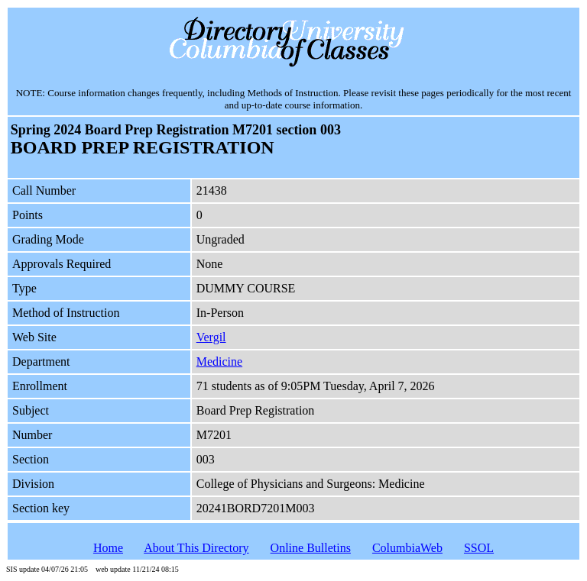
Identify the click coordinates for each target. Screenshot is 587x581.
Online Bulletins (311, 547)
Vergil (211, 337)
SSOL (479, 547)
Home (108, 547)
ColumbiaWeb (407, 547)
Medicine (219, 361)
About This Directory (196, 547)
